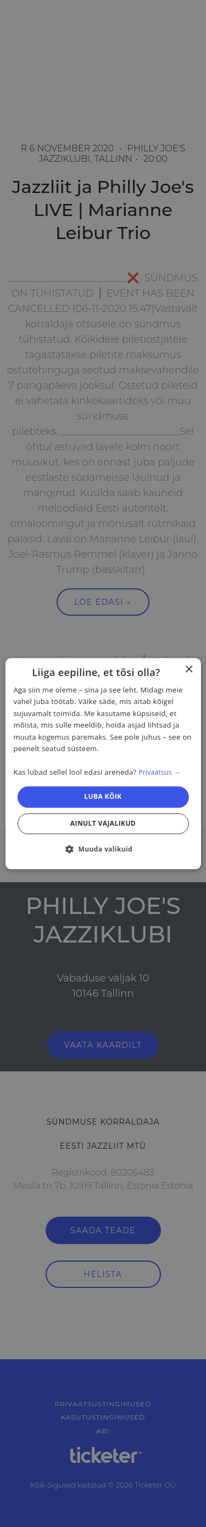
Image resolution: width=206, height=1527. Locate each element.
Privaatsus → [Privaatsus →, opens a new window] (159, 772)
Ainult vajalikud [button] (103, 823)
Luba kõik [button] (102, 797)
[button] (103, 848)
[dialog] (103, 763)
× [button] (189, 670)
